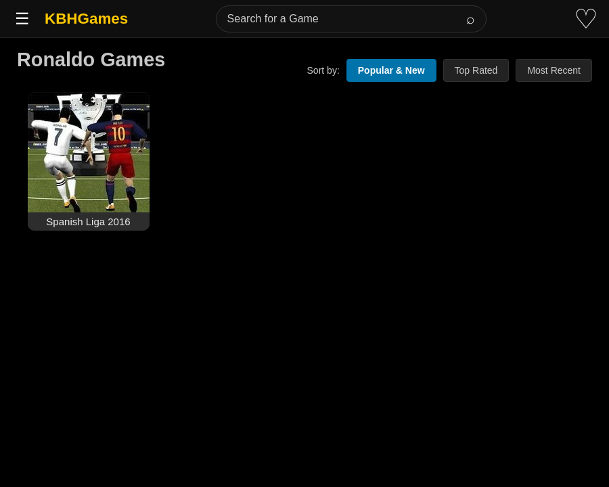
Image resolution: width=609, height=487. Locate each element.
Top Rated (476, 70)
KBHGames (86, 18)
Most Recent (554, 70)
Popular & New (391, 70)
